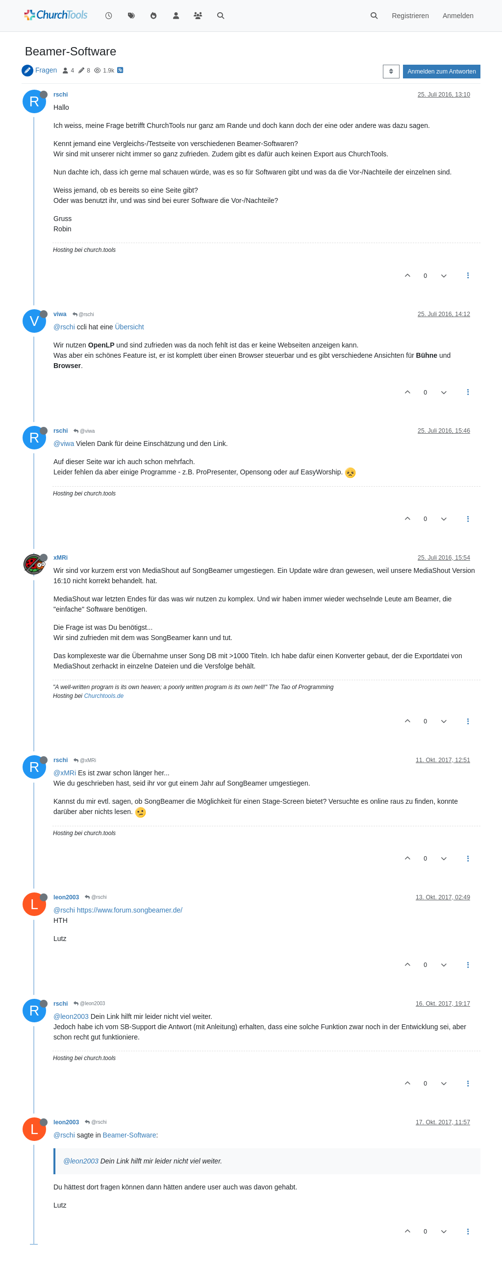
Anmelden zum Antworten (441, 71)
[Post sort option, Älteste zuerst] (391, 71)
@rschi (83, 314)
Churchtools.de (104, 695)
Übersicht (129, 327)
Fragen (46, 70)
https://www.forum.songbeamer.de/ (130, 910)
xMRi (60, 557)
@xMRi (85, 760)
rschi (60, 94)
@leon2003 (89, 1003)
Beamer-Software (129, 1135)
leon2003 (66, 897)
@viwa (84, 431)
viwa (60, 314)
